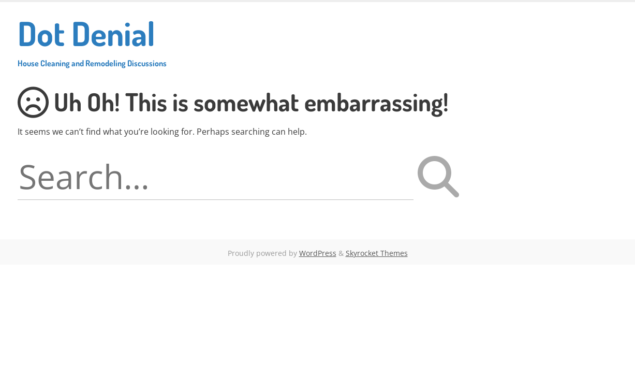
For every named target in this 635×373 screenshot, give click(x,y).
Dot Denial (92, 40)
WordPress (317, 253)
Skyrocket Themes (377, 253)
